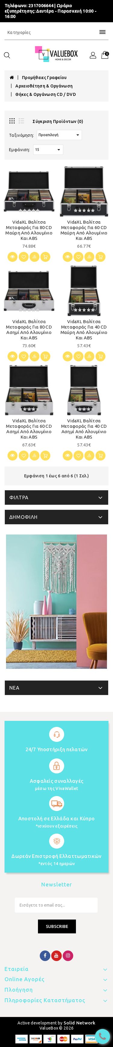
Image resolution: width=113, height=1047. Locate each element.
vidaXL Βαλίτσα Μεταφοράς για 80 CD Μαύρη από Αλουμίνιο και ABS (28, 230)
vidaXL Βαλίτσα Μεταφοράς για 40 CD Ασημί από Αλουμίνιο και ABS (84, 428)
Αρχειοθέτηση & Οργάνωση (44, 86)
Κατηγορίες (56, 32)
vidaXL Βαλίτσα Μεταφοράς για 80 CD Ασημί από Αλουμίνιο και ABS (29, 329)
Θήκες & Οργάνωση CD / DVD (45, 94)
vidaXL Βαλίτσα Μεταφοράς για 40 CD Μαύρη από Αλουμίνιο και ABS (84, 329)
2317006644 (40, 5)
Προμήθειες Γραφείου (44, 77)
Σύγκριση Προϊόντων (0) (58, 121)
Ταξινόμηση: (21, 135)
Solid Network (80, 1022)
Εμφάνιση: (19, 149)
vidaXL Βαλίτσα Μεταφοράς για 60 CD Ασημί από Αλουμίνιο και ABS (29, 428)
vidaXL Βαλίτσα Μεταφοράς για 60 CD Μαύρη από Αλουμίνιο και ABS (84, 230)
